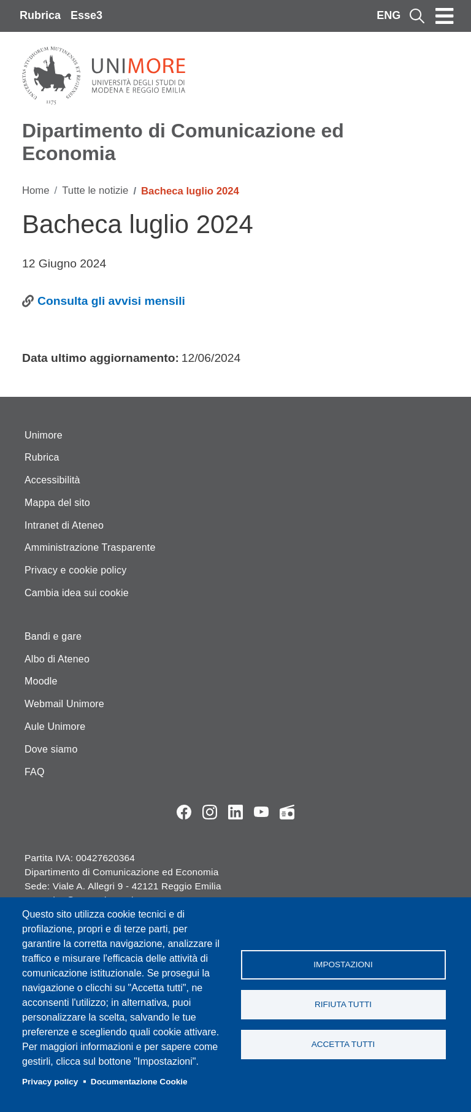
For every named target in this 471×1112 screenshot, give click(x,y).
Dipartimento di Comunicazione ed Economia (183, 142)
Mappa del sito (57, 502)
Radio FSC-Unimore (287, 812)
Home (36, 190)
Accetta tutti (343, 1044)
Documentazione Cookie (139, 1081)
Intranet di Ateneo (64, 525)
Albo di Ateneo (57, 659)
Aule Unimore (55, 726)
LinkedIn (235, 812)
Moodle (41, 681)
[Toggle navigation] (444, 16)
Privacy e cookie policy (75, 570)
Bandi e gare (53, 636)
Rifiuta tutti (343, 1004)
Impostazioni (342, 964)
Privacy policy (50, 1081)
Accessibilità (52, 480)
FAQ (35, 772)
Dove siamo (51, 749)
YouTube (261, 812)
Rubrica (40, 15)
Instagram (210, 812)
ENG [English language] (388, 15)
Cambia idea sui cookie (77, 593)
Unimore (44, 435)
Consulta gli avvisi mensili (111, 300)
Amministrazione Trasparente (90, 547)
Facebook (184, 812)
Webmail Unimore (64, 704)
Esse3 (86, 15)
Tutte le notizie (95, 190)
